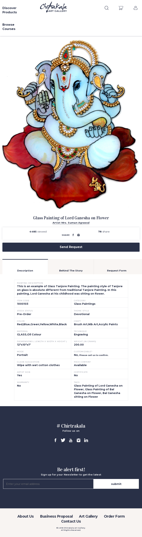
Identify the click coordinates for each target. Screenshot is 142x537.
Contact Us (71, 521)
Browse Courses (8, 27)
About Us (25, 516)
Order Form (114, 516)
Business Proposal (56, 516)
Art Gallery (88, 516)
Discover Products (9, 10)
